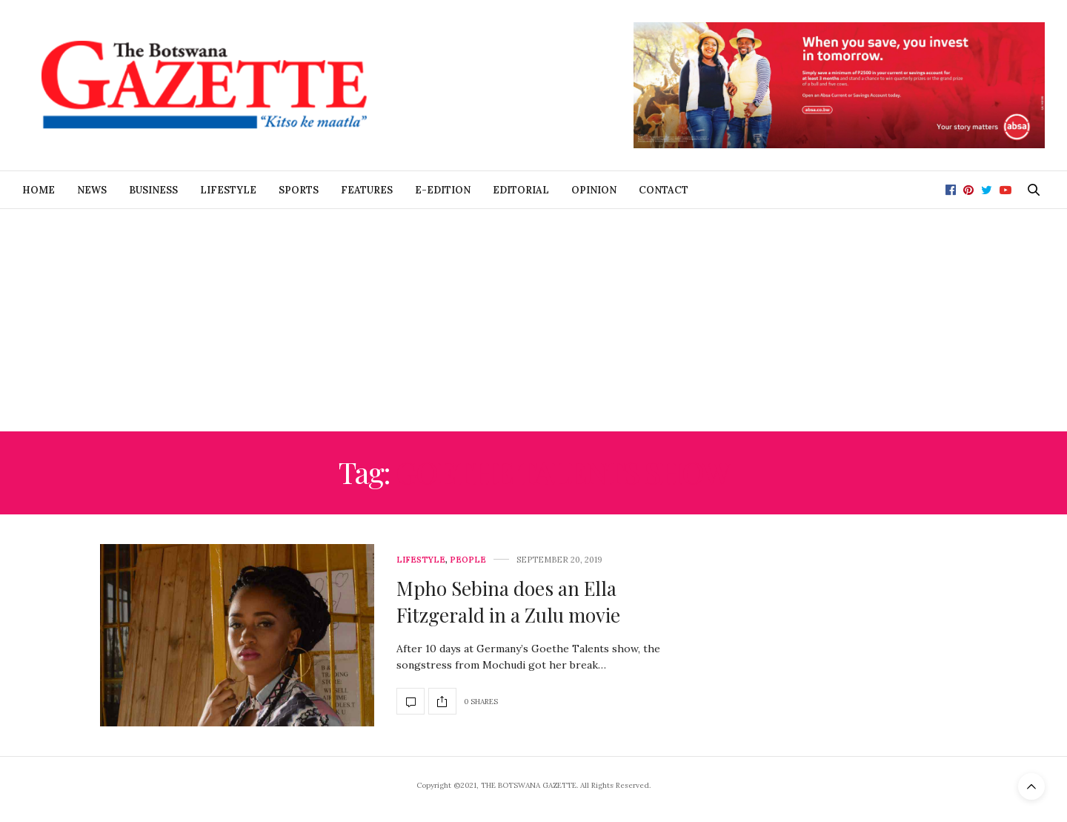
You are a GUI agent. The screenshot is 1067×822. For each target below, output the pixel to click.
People (468, 560)
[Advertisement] (533, 320)
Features (367, 190)
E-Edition (443, 190)
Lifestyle (228, 190)
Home (38, 190)
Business (153, 190)
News (92, 190)
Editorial (521, 190)
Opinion (593, 190)
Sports (299, 190)
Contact (663, 190)
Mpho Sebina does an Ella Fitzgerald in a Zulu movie (508, 601)
